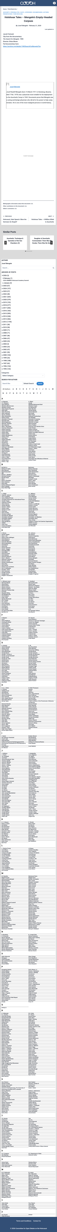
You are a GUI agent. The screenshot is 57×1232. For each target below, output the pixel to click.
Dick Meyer (31, 564)
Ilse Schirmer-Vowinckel (8, 737)
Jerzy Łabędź (5, 784)
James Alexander (33, 760)
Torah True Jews (6, 1143)
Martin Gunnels (32, 895)
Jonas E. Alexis (32, 806)
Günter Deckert (32, 680)
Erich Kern (31, 603)
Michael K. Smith (6, 914)
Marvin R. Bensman (34, 898)
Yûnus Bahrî (32, 1206)
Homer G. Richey (33, 723)
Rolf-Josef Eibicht (6, 1064)
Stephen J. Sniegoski (34, 1105)
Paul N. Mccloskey (6, 981)
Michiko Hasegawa (6, 920)
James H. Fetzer (6, 763)
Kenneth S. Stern (6, 831)
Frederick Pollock (6, 635)
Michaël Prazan (6, 915)
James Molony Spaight (34, 766)
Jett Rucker (5, 785)
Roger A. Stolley (33, 1060)
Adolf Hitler (5, 410)
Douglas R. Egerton (33, 574)
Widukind (31, 1179)
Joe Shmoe (4, 790)
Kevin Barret (5, 835)
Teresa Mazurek (33, 1121)
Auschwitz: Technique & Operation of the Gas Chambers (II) (15, 240)
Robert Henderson (6, 1047)
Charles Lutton (5, 508)
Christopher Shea (33, 518)
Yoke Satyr (4, 1204)
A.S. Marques (5, 403)
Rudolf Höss (32, 1070)
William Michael (6, 1190)
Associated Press (6, 458)
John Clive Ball (5, 794)
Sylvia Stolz (5, 1112)
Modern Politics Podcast (35, 923)
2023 (6, 291)
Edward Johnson (6, 587)
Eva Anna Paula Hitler (7, 610)
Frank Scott (31, 628)
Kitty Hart (31, 838)
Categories (5, 373)
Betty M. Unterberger (34, 476)
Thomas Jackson (6, 1136)
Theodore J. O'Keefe (34, 1128)
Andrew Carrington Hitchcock (36, 432)
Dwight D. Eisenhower (7, 575)
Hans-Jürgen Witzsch (7, 698)
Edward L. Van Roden (34, 587)
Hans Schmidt (5, 696)
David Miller (5, 552)
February (8, 278)
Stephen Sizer (5, 1107)
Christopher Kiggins (7, 518)
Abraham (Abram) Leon (8, 406)
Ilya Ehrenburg (32, 737)
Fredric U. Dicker (33, 635)
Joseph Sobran (5, 815)
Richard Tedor (32, 1036)
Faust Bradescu (33, 619)
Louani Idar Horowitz (34, 866)
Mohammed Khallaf (7, 926)
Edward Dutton (5, 585)
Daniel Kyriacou (6, 539)
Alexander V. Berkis (34, 420)
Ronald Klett (5, 1066)
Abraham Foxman (6, 407)
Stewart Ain (5, 1111)
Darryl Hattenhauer (6, 543)
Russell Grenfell (6, 1075)
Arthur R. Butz (32, 455)
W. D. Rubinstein (6, 1172)
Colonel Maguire (33, 524)
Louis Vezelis (32, 867)
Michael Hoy (32, 912)
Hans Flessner (5, 693)
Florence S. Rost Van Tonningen (37, 620)
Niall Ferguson (32, 942)
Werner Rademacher (34, 1178)
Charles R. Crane (6, 509)
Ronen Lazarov (32, 1067)
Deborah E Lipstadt (6, 559)
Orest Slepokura (33, 958)
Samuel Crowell (6, 1083)
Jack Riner (4, 758)
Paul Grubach (32, 978)
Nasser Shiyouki (6, 937)
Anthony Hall (5, 444)
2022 (6, 294)
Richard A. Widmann (7, 1029)
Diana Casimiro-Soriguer (35, 562)
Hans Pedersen (32, 695)
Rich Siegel (31, 1028)
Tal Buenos (4, 1120)
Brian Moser (32, 482)
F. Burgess (4, 618)
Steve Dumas (5, 1108)
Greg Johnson (32, 673)
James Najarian (6, 768)
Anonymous (5, 442)
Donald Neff (32, 569)
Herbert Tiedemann (34, 715)
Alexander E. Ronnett (7, 419)
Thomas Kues (32, 1136)
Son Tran (4, 1101)
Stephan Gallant (6, 1104)
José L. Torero (32, 809)
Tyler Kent (4, 1147)
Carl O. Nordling (6, 496)
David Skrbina (5, 555)
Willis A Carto (32, 1191)
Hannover (31, 692)
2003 (6, 347)
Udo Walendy (5, 1155)
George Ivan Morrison (34, 654)
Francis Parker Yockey (34, 625)
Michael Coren (5, 910)
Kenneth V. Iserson (33, 832)
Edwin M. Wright (33, 588)
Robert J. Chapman (7, 1048)
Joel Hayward (32, 790)
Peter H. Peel (5, 985)
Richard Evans (32, 1031)
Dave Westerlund (33, 543)
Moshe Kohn (5, 927)
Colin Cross (5, 524)
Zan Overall (4, 1214)
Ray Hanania (32, 1023)
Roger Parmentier (33, 1063)
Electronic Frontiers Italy (8, 590)
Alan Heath (31, 413)
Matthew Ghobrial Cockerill (9, 902)
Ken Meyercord (32, 829)
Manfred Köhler (6, 880)
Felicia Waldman (6, 620)
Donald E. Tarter (6, 569)
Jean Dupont (32, 775)
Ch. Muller (31, 502)
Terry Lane (31, 1123)
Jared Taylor (32, 772)
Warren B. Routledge (34, 1177)
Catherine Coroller (6, 502)
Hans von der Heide (34, 696)
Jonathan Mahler (6, 807)
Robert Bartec (32, 1041)
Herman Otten (5, 717)
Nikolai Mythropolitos (7, 948)
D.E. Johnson (32, 533)
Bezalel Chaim (5, 477)
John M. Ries (32, 797)
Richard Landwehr (33, 1035)
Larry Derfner (5, 851)
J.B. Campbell (5, 756)
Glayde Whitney (6, 667)
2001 (6, 352)
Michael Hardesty (6, 912)
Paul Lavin (4, 980)
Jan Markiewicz (6, 771)
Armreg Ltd (4, 452)
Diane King (4, 564)
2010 (6, 327)
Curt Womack (32, 526)
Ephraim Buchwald (6, 599)
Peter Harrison (32, 985)
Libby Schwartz (32, 861)
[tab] (25, 251)
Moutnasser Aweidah (7, 929)
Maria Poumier (32, 883)
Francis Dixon (5, 623)
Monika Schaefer (33, 926)
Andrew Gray (32, 433)
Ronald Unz (4, 1067)
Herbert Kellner (5, 715)
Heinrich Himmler (6, 704)
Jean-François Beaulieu (8, 778)
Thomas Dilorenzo (33, 1131)
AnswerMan (32, 442)
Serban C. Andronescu (34, 1090)
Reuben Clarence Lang (34, 1026)
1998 (7, 361)
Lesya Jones (32, 860)
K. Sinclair (31, 822)
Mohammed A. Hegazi (34, 924)
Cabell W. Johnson (6, 495)
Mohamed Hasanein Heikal (8, 924)
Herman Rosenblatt (34, 717)
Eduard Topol (32, 584)
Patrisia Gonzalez (6, 974)
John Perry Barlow (6, 800)
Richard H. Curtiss (6, 1034)
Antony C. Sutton (33, 448)
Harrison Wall (32, 698)
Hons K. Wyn (5, 724)
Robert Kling (32, 1051)
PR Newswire (32, 1000)
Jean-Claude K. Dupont (34, 777)
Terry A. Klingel (6, 1123)
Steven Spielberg (33, 1110)
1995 (7, 369)
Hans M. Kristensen (7, 695)
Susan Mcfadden (33, 1111)
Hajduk (30, 691)
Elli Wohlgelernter (6, 594)
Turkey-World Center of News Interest (38, 1146)
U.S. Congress (5, 1153)
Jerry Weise (32, 782)
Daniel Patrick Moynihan (35, 540)
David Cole (4, 546)
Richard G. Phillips (33, 1032)
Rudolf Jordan (5, 1072)
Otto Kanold (32, 962)
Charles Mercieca (33, 508)
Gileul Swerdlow (33, 664)
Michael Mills (32, 914)
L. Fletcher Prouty (6, 848)
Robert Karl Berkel (6, 1051)
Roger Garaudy (32, 1061)
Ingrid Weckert (32, 740)
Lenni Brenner (32, 854)
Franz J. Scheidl (33, 629)
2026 (6, 275)
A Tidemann (5, 401)
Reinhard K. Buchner (34, 1025)
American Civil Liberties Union (36, 426)
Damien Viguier (6, 534)
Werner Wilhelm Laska (7, 1179)
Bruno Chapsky (5, 486)
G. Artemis (4, 645)
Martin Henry (32, 896)
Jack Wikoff (32, 758)
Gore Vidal (4, 670)
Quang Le (4, 1007)
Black (3, 479)
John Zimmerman (33, 804)
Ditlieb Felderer (32, 566)
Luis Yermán (5, 870)
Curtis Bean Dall (6, 527)
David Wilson (32, 556)
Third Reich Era (18, 14)
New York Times (6, 942)
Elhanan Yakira (32, 590)
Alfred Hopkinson (6, 422)
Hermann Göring (6, 718)
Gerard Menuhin (33, 658)
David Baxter (5, 544)
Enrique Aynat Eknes (34, 597)
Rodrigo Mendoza (6, 1060)
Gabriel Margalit (6, 647)
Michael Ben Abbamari (7, 908)
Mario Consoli (32, 886)
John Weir (4, 804)
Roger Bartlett (5, 1061)
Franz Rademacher (6, 631)
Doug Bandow (32, 571)
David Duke (31, 546)
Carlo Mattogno (33, 496)
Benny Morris (32, 473)
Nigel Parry (31, 945)
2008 (6, 333)
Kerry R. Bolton (32, 834)
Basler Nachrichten (33, 471)
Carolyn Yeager (5, 501)
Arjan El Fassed (6, 451)
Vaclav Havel (5, 1162)
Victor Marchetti (6, 1166)
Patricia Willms (5, 971)
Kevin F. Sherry (5, 837)
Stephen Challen (33, 1104)
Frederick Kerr (32, 634)
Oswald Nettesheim (34, 959)
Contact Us (37, 1221)
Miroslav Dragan (6, 923)
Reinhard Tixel (5, 1026)
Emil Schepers (5, 596)
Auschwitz (6, 12)
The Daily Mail (5, 1126)
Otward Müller (5, 964)
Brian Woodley (32, 483)
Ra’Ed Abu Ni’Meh (6, 1016)
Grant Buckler (5, 672)
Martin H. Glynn (6, 896)
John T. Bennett (33, 801)
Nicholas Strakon (33, 943)
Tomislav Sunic (5, 1142)
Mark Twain (5, 891)
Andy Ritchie (32, 436)
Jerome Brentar (33, 781)
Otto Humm (5, 962)
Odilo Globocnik (6, 956)
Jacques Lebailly (6, 760)
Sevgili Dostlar (5, 1093)
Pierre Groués (32, 997)
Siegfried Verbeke (33, 1098)
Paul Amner (32, 974)
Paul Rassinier (32, 981)
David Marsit (32, 549)
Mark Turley (32, 889)
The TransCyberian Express (36, 1127)
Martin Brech (32, 893)
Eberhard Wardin (6, 582)
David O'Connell (6, 553)
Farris (3, 619)
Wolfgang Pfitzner (33, 1196)
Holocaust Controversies (35, 721)
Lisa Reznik (31, 863)
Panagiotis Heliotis (6, 969)
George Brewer (5, 653)
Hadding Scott (5, 691)
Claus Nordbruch (6, 521)
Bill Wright (31, 477)
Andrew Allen (5, 432)
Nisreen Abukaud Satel (7, 949)
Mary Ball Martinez (33, 899)
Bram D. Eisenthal (6, 480)
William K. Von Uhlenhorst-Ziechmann (38, 1188)
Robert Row (32, 1054)
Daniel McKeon (5, 540)
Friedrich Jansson (33, 637)
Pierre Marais (32, 999)
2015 (7, 313)
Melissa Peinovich (6, 907)
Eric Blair (31, 599)
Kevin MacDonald (33, 837)
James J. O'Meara (6, 765)
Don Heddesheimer (33, 568)
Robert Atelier (5, 1041)
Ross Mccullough (33, 1069)
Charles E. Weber (6, 506)
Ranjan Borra (5, 1022)
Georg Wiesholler (6, 651)
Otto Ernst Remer (33, 961)
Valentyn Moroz (33, 1162)
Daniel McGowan (33, 539)
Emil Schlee (32, 596)
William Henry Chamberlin (8, 1188)
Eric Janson (5, 601)
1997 (6, 363)
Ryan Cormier (32, 1075)
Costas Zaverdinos (6, 526)
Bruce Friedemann (33, 485)
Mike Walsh (5, 921)
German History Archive (35, 661)
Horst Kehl (31, 724)
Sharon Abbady (32, 1095)
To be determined (33, 1139)
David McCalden (6, 550)
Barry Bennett (5, 470)
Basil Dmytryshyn (6, 471)
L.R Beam (31, 848)
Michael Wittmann (33, 917)
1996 (7, 366)
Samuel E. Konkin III (34, 1083)
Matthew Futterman (34, 901)
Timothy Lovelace (6, 1139)
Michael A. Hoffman (34, 907)
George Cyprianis (33, 653)
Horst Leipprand (6, 726)
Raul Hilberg (32, 1022)
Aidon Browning (6, 412)
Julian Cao (31, 815)
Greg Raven (5, 676)
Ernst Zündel (5, 609)
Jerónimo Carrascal (7, 782)
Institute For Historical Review (36, 742)
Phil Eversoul (5, 991)
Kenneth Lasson (6, 832)
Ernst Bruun (5, 606)
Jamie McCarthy (6, 769)
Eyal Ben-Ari (5, 612)
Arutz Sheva (32, 457)
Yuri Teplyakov (32, 1207)
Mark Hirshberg (6, 889)
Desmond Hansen (33, 561)
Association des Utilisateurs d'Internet (38, 458)
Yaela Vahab (5, 1203)
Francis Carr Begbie (34, 622)
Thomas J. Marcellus (34, 1134)
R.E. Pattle (31, 1013)
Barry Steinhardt (33, 470)
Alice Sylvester (5, 425)
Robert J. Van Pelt (6, 1050)
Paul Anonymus (6, 975)
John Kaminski (5, 797)
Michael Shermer (6, 917)
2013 (7, 319)
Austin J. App (5, 461)
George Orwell (5, 657)
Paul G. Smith (5, 978)
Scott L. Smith (32, 1088)
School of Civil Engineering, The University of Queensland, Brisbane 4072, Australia (13, 1088)
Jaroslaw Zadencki (33, 774)
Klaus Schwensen (6, 839)
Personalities (15, 12)
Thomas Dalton (5, 1131)
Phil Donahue (32, 990)
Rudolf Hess (5, 1070)
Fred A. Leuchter (33, 631)
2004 (6, 344)
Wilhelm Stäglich (6, 1182)
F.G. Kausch (32, 618)
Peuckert (4, 990)
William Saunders (6, 1191)
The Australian (32, 1124)
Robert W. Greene (6, 1057)
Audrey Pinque (32, 460)
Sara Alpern (32, 1086)
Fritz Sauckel (5, 639)
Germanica (4, 663)
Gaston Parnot (5, 648)
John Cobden (32, 794)
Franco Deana (5, 626)
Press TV (31, 1002)
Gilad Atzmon (5, 664)
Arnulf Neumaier (6, 454)
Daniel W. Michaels (6, 542)
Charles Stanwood (33, 509)
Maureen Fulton (6, 904)
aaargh (30, 403)
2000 (7, 355)
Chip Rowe (4, 511)
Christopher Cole (33, 515)
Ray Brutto (4, 1023)
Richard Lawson (6, 1036)
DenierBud (31, 559)
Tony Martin (32, 1142)
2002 (6, 349)
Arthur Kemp (32, 454)
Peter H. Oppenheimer (34, 984)
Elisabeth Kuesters (33, 591)
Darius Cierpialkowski (34, 542)
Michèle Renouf (33, 918)
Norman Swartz (33, 950)
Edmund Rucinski (33, 582)
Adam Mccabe (32, 409)
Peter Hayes (5, 987)
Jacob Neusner (32, 759)
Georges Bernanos (33, 657)
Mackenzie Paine (33, 876)
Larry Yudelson (32, 851)
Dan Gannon (32, 534)
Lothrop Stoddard (33, 864)
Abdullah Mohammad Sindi (35, 404)
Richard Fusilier (6, 1032)
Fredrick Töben (5, 637)
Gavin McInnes (32, 648)
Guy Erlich (4, 682)
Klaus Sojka (32, 839)
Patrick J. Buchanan (34, 971)
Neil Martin (31, 939)
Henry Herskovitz (33, 712)
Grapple (31, 672)
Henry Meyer (32, 714)
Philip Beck (31, 991)
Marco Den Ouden (6, 882)
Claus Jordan (32, 520)
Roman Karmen (33, 1064)
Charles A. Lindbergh (34, 504)
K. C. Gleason (5, 822)
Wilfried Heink (32, 1181)
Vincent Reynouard (33, 1166)
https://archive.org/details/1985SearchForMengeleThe (22, 46)
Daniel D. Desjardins (34, 536)
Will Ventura (5, 1184)
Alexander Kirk (5, 420)
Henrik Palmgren (33, 709)
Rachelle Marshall (6, 1017)
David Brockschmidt (34, 544)
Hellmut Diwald (32, 707)
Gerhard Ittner (5, 660)
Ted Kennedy (5, 1121)
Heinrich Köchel (33, 704)
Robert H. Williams (33, 1045)
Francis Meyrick (6, 625)
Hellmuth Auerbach (7, 708)
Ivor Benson (5, 747)
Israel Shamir (5, 746)
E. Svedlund (32, 581)
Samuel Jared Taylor (7, 1085)
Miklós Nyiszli (32, 921)
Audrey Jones (5, 460)
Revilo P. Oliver (5, 1028)
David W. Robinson (6, 556)
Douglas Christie (6, 572)
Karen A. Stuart (5, 823)
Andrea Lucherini (33, 429)
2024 (7, 288)
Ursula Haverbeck (6, 1156)
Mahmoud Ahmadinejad (8, 879)
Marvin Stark (5, 899)
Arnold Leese (32, 452)
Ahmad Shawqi (32, 410)
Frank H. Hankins (6, 628)
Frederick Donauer (6, 634)
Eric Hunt (31, 600)
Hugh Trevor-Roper (6, 729)
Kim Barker (4, 838)
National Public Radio (7, 939)
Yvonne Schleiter (33, 1209)
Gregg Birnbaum (33, 676)
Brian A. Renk (32, 480)
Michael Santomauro (34, 915)
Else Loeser (32, 594)
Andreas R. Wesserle (34, 431)
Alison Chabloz (32, 425)
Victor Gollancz (32, 1165)
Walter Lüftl (5, 1175)
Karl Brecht (31, 825)
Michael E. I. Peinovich (7, 911)
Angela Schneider (6, 439)
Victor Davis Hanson (7, 1165)
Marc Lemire (32, 880)
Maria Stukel (5, 885)
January (8, 283)
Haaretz (31, 689)
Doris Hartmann (6, 571)
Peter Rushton (32, 987)
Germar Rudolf (32, 663)
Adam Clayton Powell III (8, 409)
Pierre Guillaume (6, 999)
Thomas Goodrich (33, 1133)
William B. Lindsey (6, 1185)
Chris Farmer (32, 512)
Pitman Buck (5, 1000)
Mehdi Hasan (5, 905)
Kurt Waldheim (32, 841)
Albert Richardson (6, 416)
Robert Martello (6, 1053)
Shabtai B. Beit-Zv (33, 1093)
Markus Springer (33, 892)
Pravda (3, 1002)
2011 (6, 324)
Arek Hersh (31, 450)
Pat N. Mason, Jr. (33, 969)
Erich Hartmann (6, 603)
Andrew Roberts (33, 435)
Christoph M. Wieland (7, 515)
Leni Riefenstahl (6, 854)
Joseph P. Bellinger (33, 813)
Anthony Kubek (5, 445)
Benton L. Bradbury (6, 474)
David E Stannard (6, 547)
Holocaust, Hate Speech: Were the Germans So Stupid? (15, 219)
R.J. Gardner (5, 1015)
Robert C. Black (33, 1042)
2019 (7, 302)
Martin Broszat (5, 895)
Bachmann (31, 467)
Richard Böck (32, 1029)
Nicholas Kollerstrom (7, 943)
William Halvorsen (33, 1187)
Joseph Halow (5, 813)
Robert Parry (5, 1054)
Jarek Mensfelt (5, 774)
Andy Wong (4, 438)
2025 (6, 286)
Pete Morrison (5, 984)
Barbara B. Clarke (6, 469)
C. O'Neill (4, 493)
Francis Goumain (33, 623)
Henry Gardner (5, 712)
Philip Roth (4, 994)
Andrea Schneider (6, 431)
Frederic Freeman (33, 632)
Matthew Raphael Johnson (35, 902)
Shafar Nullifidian (6, 1095)
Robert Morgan (32, 1053)
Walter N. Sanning (33, 1175)
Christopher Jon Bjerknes (35, 517)
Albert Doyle (32, 414)
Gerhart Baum (5, 661)
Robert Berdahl (5, 1042)
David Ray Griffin (33, 553)
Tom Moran (5, 1140)
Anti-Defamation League (35, 447)
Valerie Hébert (5, 1163)
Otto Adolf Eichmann (7, 961)
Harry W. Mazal (32, 699)
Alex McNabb (32, 417)
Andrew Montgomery (7, 435)
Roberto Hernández (34, 1057)
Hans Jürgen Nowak (34, 693)
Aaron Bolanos (5, 404)
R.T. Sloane (31, 1015)
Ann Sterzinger (32, 441)
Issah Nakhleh (32, 746)
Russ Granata (5, 1073)
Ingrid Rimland (5, 740)
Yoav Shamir (32, 1203)
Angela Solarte (32, 439)
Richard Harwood (33, 1034)
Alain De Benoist (33, 412)
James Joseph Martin (34, 765)
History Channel (33, 720)
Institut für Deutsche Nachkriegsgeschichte (13, 742)
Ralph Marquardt (6, 1020)
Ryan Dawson (5, 1076)
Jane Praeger (32, 771)
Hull (30, 729)
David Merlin (32, 550)
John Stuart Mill (6, 801)
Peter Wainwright (33, 988)
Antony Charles (5, 450)
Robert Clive (5, 1044)
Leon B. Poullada (6, 855)
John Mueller (5, 799)
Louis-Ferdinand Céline (8, 869)
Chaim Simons (5, 504)
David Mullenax (32, 552)
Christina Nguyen (33, 514)
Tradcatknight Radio (34, 1143)
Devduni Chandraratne (7, 562)
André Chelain (32, 428)
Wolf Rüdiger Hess (6, 1196)
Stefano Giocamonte (7, 1102)
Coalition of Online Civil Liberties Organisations (41, 521)
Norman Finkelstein (7, 950)
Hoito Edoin (5, 721)
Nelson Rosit (5, 940)
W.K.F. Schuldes (6, 1174)
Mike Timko (32, 920)
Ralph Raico (32, 1020)
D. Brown (4, 533)
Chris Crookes (5, 512)
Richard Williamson (34, 1038)
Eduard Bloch (5, 584)
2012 (7, 322)
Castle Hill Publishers (34, 501)
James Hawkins (33, 763)
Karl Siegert (32, 826)
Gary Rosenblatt (33, 647)
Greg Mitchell (32, 675)
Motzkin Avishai (33, 927)
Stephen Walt (32, 1107)
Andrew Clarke (5, 433)
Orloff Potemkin (6, 959)
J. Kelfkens (4, 753)
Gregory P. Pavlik (33, 677)
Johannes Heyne (6, 791)
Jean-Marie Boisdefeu (34, 778)
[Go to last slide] (5, 243)
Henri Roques (5, 709)
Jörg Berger (32, 807)
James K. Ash (5, 766)
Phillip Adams (32, 994)
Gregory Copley (6, 677)
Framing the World (6, 622)
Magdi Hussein (5, 877)
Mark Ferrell (32, 888)
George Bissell (32, 651)
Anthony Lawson (33, 445)
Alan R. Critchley (6, 414)
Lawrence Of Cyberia (34, 853)
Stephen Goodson (6, 1105)
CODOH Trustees (33, 523)
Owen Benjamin (33, 964)
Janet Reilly (5, 772)
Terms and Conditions (23, 1221)
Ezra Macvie (32, 612)
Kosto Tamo (5, 841)
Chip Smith (31, 511)
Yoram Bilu (31, 1204)
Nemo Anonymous (33, 940)
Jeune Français (32, 785)
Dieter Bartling (32, 565)
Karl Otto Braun (6, 826)
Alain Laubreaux (6, 413)
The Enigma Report (33, 1126)
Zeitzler (30, 1214)
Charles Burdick (6, 505)
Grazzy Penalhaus (6, 673)
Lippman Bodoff (6, 863)
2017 (7, 308)
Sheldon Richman (33, 1096)
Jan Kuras (31, 769)
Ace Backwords (33, 407)
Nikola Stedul (32, 946)
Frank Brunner (32, 626)
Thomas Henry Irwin (7, 1134)
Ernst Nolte (31, 607)
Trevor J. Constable (7, 1145)
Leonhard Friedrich (6, 858)
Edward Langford (6, 588)
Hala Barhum (5, 692)
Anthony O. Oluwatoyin (7, 447)
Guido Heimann (33, 679)
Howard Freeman (33, 727)
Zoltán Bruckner (6, 1216)
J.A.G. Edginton (33, 755)
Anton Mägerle (5, 448)
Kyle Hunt (4, 842)
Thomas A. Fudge (33, 1130)
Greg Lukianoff (5, 675)
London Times (5, 864)
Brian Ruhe (4, 483)
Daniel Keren (32, 537)
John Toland (5, 803)
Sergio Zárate (32, 1092)
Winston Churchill (6, 1193)
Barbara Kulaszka (33, 469)
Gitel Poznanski (6, 666)
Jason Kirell (5, 775)
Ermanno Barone (6, 604)
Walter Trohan (5, 1177)
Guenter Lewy (5, 679)
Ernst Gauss (32, 606)
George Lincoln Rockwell (8, 655)
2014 (7, 316)
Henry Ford (31, 711)
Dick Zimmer (5, 565)
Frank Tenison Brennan (7, 629)
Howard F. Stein (6, 727)
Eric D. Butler (5, 600)
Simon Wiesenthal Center (8, 1099)
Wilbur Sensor (5, 1181)
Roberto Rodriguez (33, 1058)
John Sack (31, 800)
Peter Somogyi (5, 988)
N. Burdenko (5, 934)
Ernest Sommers (33, 604)
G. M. (30, 645)
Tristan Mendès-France (8, 1146)
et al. (30, 609)
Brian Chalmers (6, 482)
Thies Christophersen (7, 1130)
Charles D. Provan (33, 505)
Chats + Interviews (26, 12)
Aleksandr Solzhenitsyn (35, 416)
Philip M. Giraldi (33, 993)
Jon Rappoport (5, 806)
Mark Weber (32, 891)
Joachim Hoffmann (33, 787)
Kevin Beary (32, 835)
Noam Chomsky (33, 949)
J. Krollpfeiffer (32, 753)
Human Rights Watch (7, 730)
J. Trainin (4, 755)
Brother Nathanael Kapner (8, 485)
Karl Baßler (4, 825)
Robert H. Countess (7, 1045)
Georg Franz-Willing (34, 650)
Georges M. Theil (6, 658)
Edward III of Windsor (34, 585)
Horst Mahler (32, 726)
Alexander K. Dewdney (34, 419)
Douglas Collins (33, 572)
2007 (6, 336)
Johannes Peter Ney (34, 791)
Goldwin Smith (32, 667)
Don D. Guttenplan (6, 568)
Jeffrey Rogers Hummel (8, 781)
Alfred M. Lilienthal (6, 423)
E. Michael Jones (6, 581)
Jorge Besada (5, 809)
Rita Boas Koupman (7, 1039)
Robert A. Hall (32, 1039)
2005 (6, 341)
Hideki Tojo (31, 718)
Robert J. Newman (33, 1048)
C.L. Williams (32, 493)
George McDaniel (33, 655)
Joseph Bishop (5, 812)
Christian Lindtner (6, 514)
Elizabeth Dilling (6, 593)
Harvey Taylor (5, 701)
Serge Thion (5, 1092)
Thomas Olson (5, 1137)
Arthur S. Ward (5, 457)
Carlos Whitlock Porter (7, 498)
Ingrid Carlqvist (32, 739)
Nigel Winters (5, 946)
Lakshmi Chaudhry (33, 850)
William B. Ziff (32, 1185)
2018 (7, 305)
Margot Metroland (6, 883)
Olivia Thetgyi (32, 956)
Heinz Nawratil (32, 705)
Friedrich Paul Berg (6, 638)
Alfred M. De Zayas (33, 422)
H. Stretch (4, 689)
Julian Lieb (4, 816)
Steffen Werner (32, 1102)
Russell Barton (32, 1073)
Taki (30, 1118)
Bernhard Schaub (6, 476)
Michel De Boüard (6, 918)
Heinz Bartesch (6, 705)
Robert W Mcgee (33, 1056)
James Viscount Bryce (34, 768)
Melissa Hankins (33, 905)
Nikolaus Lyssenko (33, 948)
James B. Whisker (6, 762)
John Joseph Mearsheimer (8, 793)
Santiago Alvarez (6, 1086)
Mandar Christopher (34, 879)
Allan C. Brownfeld (6, 426)
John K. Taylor (32, 796)
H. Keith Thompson (33, 688)
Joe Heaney (32, 788)
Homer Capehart (6, 723)
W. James (31, 1172)
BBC (3, 473)
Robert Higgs (32, 1047)
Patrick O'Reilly (5, 972)
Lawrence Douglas (6, 853)
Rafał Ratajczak (6, 1019)
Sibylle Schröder (6, 1098)
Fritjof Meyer (32, 638)
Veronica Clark (32, 1163)
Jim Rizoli (4, 787)
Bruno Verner (32, 486)
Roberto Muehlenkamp (7, 1058)
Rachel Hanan (32, 1016)
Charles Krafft (32, 506)
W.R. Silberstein (33, 1174)
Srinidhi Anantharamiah (35, 1101)
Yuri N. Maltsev (5, 1207)
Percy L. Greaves (33, 982)
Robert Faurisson (33, 1044)
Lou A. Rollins (5, 866)
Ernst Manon (5, 607)
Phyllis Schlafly (32, 996)
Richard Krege (5, 1035)
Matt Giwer (4, 901)
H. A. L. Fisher (5, 688)
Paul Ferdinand (5, 977)
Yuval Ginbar (5, 1209)
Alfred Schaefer (33, 423)
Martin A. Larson (6, 893)
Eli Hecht (4, 591)
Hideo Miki (4, 720)
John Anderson (32, 793)
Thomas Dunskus (6, 1133)
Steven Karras (5, 1110)
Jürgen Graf (32, 816)
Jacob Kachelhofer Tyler (8, 759)
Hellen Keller (5, 707)
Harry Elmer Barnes (7, 699)
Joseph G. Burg (32, 812)
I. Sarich (4, 736)
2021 (7, 297)
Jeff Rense (4, 780)
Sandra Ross (32, 1085)
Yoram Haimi (5, 1206)
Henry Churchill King (7, 711)
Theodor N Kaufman (7, 1128)
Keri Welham (5, 834)
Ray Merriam (5, 1025)
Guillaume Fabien (6, 680)
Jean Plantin (5, 777)
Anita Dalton (5, 441)
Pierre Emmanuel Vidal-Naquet (9, 997)
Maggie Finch (32, 877)
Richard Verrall (5, 1038)
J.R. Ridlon (31, 756)
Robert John (32, 1050)
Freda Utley (4, 632)
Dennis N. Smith (6, 561)
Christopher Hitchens (7, 517)
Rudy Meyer (32, 1072)
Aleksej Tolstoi (5, 417)
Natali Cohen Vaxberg (34, 937)
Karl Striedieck (5, 828)
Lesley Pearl (5, 860)
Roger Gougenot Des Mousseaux (10, 1063)
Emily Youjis (5, 597)
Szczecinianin (32, 1112)
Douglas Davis (5, 574)
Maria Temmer (32, 885)
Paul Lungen (32, 980)
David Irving (32, 547)
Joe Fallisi (4, 788)
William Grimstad (6, 1187)
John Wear (31, 803)
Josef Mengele (15, 87)
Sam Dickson (5, 1082)
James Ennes (32, 762)
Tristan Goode (32, 1145)
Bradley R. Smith (33, 479)
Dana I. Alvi (4, 536)
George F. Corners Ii (7, 654)
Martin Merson (5, 898)
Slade (30, 1099)
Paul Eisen (31, 975)
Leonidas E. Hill (33, 858)
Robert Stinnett (5, 1056)
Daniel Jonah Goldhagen (8, 537)
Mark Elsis (4, 888)
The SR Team (5, 1127)
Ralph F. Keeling (33, 1019)
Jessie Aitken (32, 784)
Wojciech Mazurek (33, 1194)
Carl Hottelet (32, 495)
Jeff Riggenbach (33, 780)
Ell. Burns (31, 593)
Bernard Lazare (32, 474)
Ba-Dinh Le (4, 467)
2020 (7, 300)
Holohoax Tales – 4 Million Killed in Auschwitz (42, 219)
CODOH (4, 523)
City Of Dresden (6, 520)
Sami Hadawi (32, 1082)
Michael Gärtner (33, 911)
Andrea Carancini (6, 429)
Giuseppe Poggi (33, 666)
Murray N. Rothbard (34, 929)
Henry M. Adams (6, 714)
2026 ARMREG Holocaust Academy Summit (16, 280)
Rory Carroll (5, 1069)
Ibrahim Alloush (33, 736)
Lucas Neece (32, 869)
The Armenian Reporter (8, 1124)
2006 (6, 338)
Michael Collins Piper (34, 908)
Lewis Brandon (5, 861)
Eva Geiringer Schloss (34, 610)
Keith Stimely (5, 829)
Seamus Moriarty (6, 1090)
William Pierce (32, 1190)
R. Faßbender (5, 1013)
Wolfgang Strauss (6, 1197)
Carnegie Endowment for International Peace (13, 499)
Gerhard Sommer (33, 660)
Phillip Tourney (5, 996)
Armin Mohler (32, 451)
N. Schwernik (5, 936)
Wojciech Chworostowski (35, 1193)
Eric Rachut (31, 601)
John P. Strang (32, 799)
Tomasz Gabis (32, 1140)
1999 (6, 358)
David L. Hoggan (6, 549)
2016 (7, 311)
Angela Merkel (32, 438)
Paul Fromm (32, 977)
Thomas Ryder (32, 1137)
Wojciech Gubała (6, 1194)
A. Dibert (31, 401)
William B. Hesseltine (34, 1184)
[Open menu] (54, 3)
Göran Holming (5, 669)
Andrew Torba (5, 436)
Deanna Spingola (33, 558)
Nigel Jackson (5, 945)
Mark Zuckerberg (6, 892)
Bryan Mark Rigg (6, 488)
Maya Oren (31, 904)
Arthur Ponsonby (6, 455)
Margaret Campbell (33, 882)
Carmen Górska (33, 498)
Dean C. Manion (6, 558)
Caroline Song (32, 499)
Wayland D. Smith (6, 1178)
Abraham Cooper (33, 406)
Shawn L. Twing (6, 1096)
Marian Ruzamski (6, 886)
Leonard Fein (32, 857)
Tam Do (30, 1120)
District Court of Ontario (8, 566)
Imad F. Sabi (5, 739)
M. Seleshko (5, 876)
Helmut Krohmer (33, 708)
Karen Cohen (32, 823)
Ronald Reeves (32, 1066)
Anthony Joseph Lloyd (34, 444)
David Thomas (32, 555)
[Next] (51, 243)
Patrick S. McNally (33, 972)
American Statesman (7, 428)
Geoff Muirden (5, 650)
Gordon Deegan (33, 669)
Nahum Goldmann (33, 936)
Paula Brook (5, 982)
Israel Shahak (32, 743)
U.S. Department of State (35, 1153)
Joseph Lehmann (33, 810)
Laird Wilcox (5, 850)
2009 (6, 330)
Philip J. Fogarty (6, 993)
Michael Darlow (33, 910)
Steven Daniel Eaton (34, 1108)
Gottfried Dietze (33, 670)
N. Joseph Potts (33, 934)
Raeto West (31, 1017)
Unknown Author (33, 1155)
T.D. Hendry (5, 1118)
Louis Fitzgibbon (6, 867)
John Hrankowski (6, 796)
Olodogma (4, 958)
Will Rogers (31, 1182)
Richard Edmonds (6, 1031)
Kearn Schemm (32, 828)
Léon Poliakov (5, 857)
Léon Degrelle (32, 855)
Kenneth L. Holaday (34, 831)
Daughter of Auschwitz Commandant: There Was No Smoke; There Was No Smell (42, 240)
